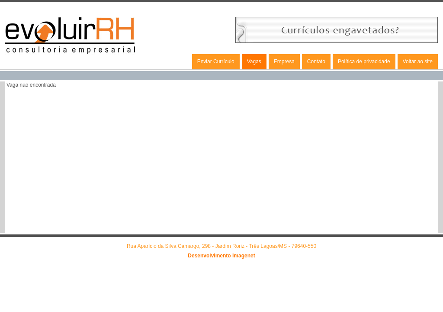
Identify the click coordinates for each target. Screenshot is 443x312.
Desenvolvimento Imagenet (221, 256)
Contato (316, 61)
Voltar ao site (418, 61)
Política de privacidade (364, 61)
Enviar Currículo (215, 61)
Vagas (254, 61)
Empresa (284, 61)
